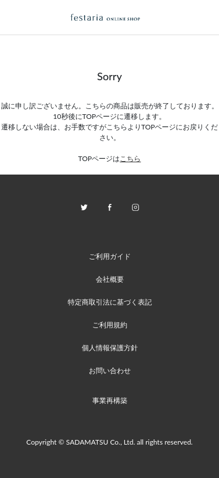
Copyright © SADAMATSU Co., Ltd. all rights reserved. (109, 442)
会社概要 (110, 279)
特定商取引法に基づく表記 (110, 302)
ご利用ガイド (110, 256)
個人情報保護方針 (110, 347)
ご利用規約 (109, 324)
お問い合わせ (110, 370)
